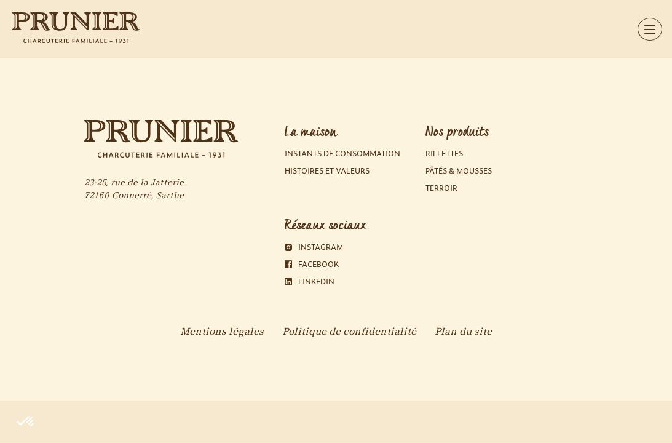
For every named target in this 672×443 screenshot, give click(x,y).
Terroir (441, 188)
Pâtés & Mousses (458, 171)
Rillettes (444, 153)
